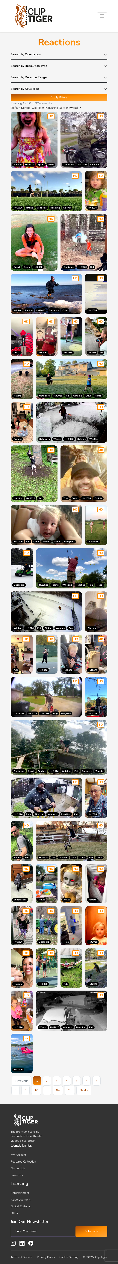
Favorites (17, 1175)
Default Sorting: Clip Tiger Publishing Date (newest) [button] (45, 108)
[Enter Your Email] (44, 1231)
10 (36, 1090)
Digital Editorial (21, 1206)
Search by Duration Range (29, 77)
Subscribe (91, 1231)
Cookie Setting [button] (68, 1257)
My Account (18, 1155)
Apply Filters (59, 97)
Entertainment (20, 1193)
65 (70, 1090)
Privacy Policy (46, 1257)
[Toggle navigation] (102, 16)
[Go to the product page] (96, 191)
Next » (84, 1090)
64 (58, 1090)
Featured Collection (23, 1162)
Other (14, 1213)
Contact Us (18, 1168)
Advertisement (20, 1200)
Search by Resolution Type (29, 66)
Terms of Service (21, 1257)
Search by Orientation (26, 54)
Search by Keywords (25, 89)
